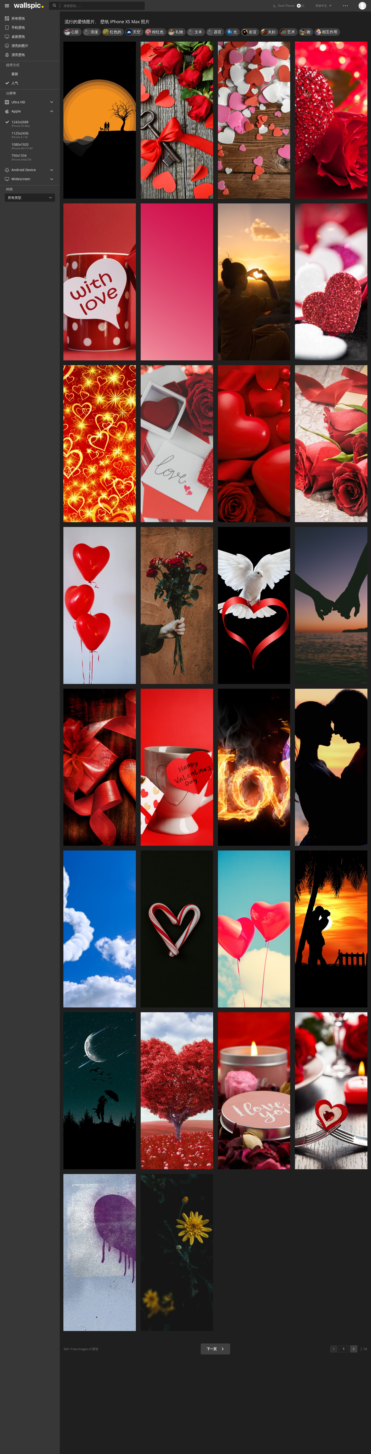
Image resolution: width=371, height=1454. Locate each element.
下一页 (215, 1349)
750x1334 (19, 155)
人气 (14, 83)
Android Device (20, 170)
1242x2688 (35, 122)
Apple (13, 111)
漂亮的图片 (16, 45)
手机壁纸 (15, 27)
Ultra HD (15, 102)
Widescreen (17, 179)
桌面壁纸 (15, 36)
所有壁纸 (15, 18)
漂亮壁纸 (15, 54)
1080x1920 (19, 144)
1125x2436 (19, 133)
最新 (14, 74)
